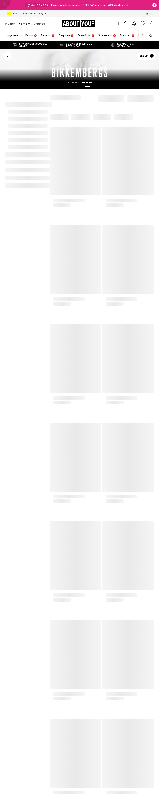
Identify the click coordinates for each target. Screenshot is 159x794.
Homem (24, 23)
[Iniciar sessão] (125, 23)
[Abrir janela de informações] (154, 5)
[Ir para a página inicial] (78, 23)
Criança (39, 23)
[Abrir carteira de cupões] (116, 23)
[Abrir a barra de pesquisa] (149, 36)
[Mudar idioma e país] (149, 13)
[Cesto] (151, 23)
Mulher (10, 23)
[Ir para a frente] (142, 35)
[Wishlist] (142, 23)
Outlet (12, 13)
